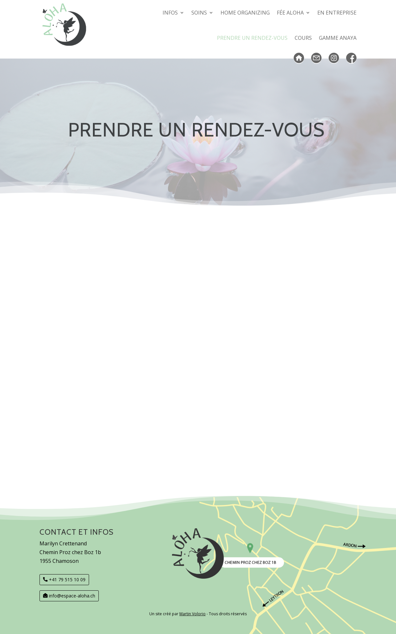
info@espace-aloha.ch (72, 596)
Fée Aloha (290, 12)
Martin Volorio (192, 614)
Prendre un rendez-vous (252, 37)
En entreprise (336, 12)
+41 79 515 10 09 (67, 579)
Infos (170, 12)
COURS (303, 37)
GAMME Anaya (337, 37)
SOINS (199, 12)
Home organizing (245, 12)
